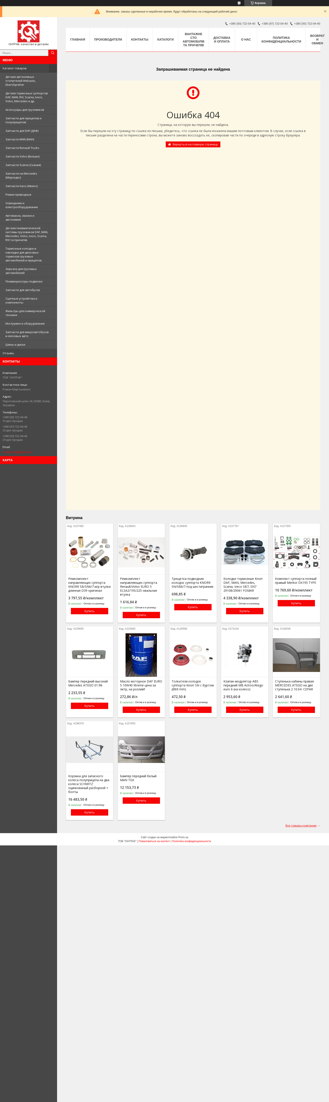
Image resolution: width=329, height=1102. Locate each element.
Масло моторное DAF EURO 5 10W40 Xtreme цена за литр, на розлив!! (141, 685)
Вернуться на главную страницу (195, 144)
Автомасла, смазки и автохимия (19, 217)
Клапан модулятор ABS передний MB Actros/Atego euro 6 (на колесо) (243, 685)
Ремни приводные (18, 194)
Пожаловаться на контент (154, 841)
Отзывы (8, 353)
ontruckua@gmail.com (17, 452)
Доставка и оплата (221, 39)
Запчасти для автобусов (22, 290)
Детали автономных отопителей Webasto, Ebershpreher (20, 81)
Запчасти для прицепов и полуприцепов (23, 120)
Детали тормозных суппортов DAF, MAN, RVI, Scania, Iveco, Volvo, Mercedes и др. (26, 97)
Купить (89, 611)
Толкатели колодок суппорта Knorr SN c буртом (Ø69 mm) (193, 685)
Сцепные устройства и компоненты (21, 300)
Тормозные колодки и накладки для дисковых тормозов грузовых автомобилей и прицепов (23, 254)
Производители (108, 39)
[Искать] (52, 53)
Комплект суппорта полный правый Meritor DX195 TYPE (295, 581)
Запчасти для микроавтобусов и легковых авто (27, 334)
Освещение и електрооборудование (21, 205)
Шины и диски (15, 344)
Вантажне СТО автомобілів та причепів (193, 39)
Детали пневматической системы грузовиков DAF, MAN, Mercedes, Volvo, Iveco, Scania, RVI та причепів (26, 234)
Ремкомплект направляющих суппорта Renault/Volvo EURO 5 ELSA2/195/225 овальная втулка (138, 587)
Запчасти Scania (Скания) (23, 165)
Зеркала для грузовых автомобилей (21, 271)
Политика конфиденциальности (281, 39)
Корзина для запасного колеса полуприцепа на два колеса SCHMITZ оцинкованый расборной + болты (88, 784)
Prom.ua (183, 837)
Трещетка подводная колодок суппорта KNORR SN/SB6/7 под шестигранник (193, 583)
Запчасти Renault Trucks (22, 148)
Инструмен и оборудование (25, 323)
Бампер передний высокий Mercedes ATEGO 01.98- (88, 683)
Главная (77, 39)
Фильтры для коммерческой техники (25, 313)
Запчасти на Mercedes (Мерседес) (21, 175)
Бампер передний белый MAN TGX (138, 778)
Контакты (139, 39)
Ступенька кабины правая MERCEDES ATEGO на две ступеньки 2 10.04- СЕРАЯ (294, 685)
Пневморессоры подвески (23, 281)
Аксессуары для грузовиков (24, 110)
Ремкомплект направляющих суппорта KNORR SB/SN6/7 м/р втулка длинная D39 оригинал (89, 585)
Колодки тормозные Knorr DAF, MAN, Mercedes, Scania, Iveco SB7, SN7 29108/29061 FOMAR (243, 585)
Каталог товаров (15, 68)
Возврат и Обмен (317, 39)
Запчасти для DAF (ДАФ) (21, 131)
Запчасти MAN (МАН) (19, 139)
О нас (246, 39)
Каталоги (165, 39)
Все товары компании (301, 825)
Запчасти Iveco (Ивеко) (21, 186)
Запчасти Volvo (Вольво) (22, 156)
